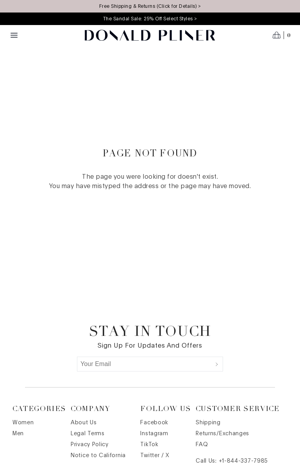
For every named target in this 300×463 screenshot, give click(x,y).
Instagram (154, 433)
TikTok (149, 444)
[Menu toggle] (14, 35)
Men (18, 433)
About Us (84, 422)
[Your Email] (144, 364)
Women (23, 422)
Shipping (208, 422)
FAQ (202, 444)
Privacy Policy (90, 444)
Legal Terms (88, 433)
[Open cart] (282, 35)
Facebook (154, 422)
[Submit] (217, 364)
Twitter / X (155, 455)
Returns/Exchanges (222, 433)
